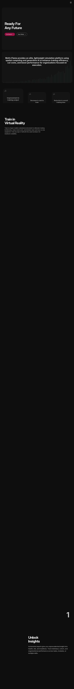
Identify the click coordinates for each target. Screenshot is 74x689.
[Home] (6, 2)
